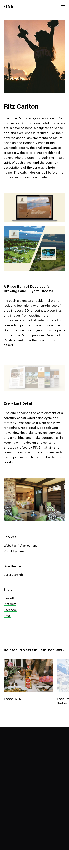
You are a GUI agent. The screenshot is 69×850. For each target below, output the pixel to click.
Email (7, 616)
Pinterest (10, 604)
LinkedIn (9, 598)
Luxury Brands (13, 575)
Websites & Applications (20, 546)
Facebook (10, 610)
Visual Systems (14, 551)
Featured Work (51, 650)
